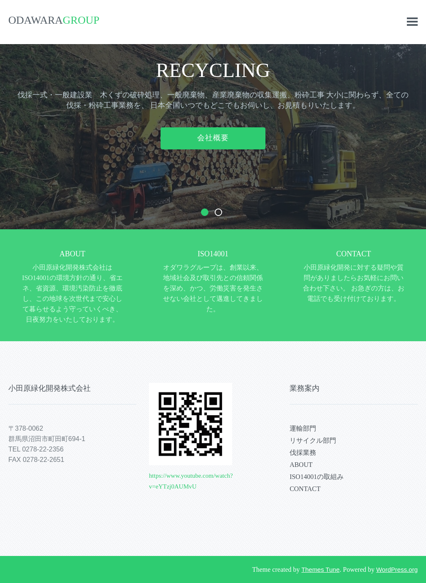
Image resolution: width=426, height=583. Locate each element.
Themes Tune (321, 569)
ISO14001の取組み (317, 476)
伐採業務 (303, 452)
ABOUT (72, 254)
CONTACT (353, 254)
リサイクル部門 (313, 440)
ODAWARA (53, 20)
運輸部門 (303, 428)
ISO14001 (213, 254)
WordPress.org (397, 569)
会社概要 (213, 138)
